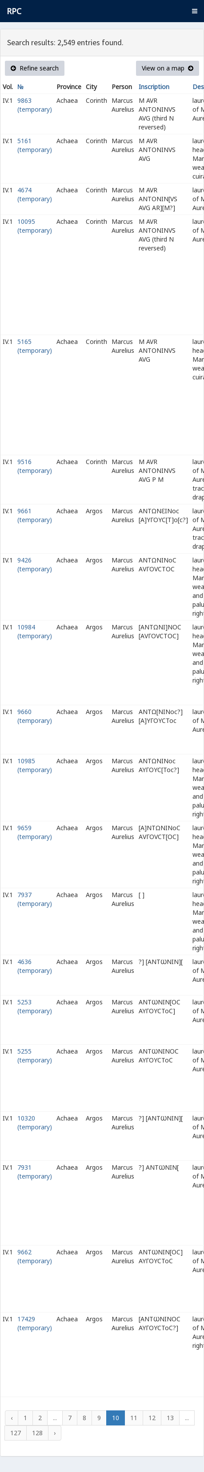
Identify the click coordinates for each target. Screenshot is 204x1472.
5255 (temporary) (34, 1055)
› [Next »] (55, 1433)
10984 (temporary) (34, 631)
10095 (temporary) (34, 225)
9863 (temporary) (34, 104)
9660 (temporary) (34, 716)
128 (37, 1433)
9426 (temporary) (34, 564)
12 (152, 1417)
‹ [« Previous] (11, 1417)
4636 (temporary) (34, 966)
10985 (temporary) (34, 765)
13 (170, 1417)
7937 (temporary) (34, 899)
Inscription (154, 86)
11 (133, 1417)
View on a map (167, 68)
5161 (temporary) (34, 145)
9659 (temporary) (34, 832)
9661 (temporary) (34, 515)
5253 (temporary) (34, 1006)
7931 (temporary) (34, 1171)
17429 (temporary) (34, 1323)
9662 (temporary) (34, 1256)
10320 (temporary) (34, 1122)
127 (15, 1433)
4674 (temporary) (34, 194)
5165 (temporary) (34, 346)
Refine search (35, 68)
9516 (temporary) (34, 466)
